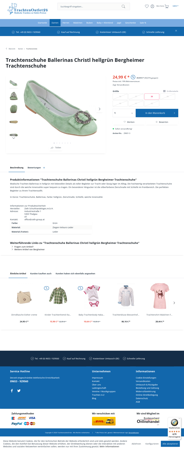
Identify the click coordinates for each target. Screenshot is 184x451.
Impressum (97, 377)
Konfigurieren (152, 443)
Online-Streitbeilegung (147, 394)
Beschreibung (16, 167)
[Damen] (55, 23)
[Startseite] (42, 23)
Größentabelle (170, 91)
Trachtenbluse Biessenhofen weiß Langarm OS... (127, 314)
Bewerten (162, 122)
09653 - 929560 (19, 381)
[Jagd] (119, 23)
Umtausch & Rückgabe (147, 384)
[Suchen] (123, 6)
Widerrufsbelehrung (146, 391)
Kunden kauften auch (40, 273)
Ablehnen (136, 443)
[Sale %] (143, 23)
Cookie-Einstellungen (146, 377)
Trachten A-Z (98, 394)
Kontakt (95, 381)
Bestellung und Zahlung (147, 388)
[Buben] (89, 23)
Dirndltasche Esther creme (24, 314)
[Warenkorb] (172, 6)
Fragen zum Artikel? (21, 246)
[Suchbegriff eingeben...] (93, 6)
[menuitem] (93, 6)
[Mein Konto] (157, 6)
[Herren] (66, 23)
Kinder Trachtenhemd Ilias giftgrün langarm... (59, 314)
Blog (94, 398)
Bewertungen (37, 167)
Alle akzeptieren (170, 443)
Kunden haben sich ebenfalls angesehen (75, 273)
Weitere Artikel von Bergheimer (27, 249)
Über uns (96, 384)
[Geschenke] (130, 23)
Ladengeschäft (99, 388)
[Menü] (179, 419)
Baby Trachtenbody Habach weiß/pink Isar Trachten (93, 314)
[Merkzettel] (146, 6)
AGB (138, 401)
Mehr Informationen (109, 446)
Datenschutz (142, 398)
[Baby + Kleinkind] (105, 23)
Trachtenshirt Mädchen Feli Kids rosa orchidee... (160, 314)
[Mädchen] (77, 23)
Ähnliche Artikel (18, 273)
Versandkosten (123, 85)
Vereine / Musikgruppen (104, 391)
